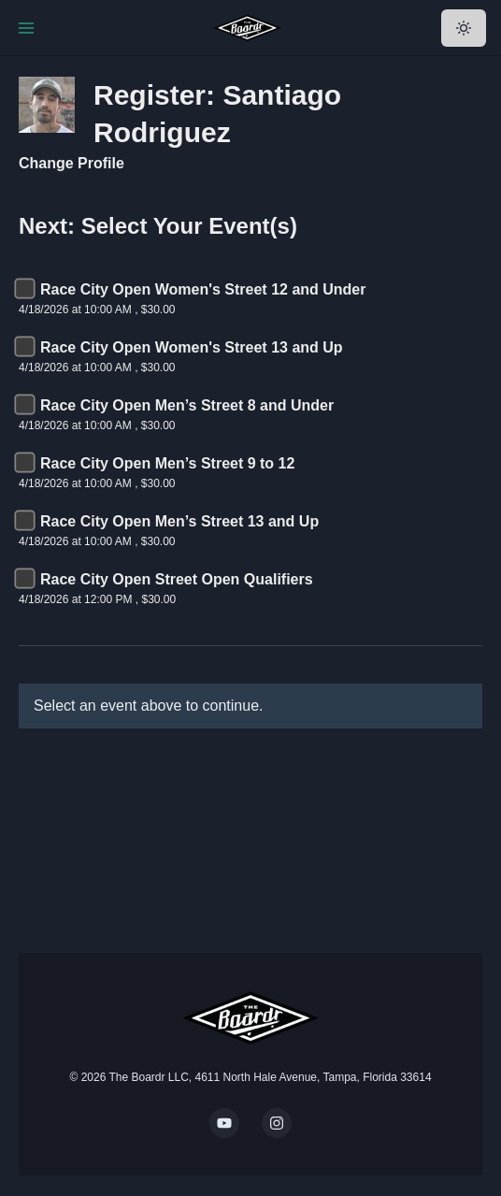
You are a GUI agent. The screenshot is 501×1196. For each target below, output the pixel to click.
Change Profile (71, 163)
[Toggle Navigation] (26, 28)
